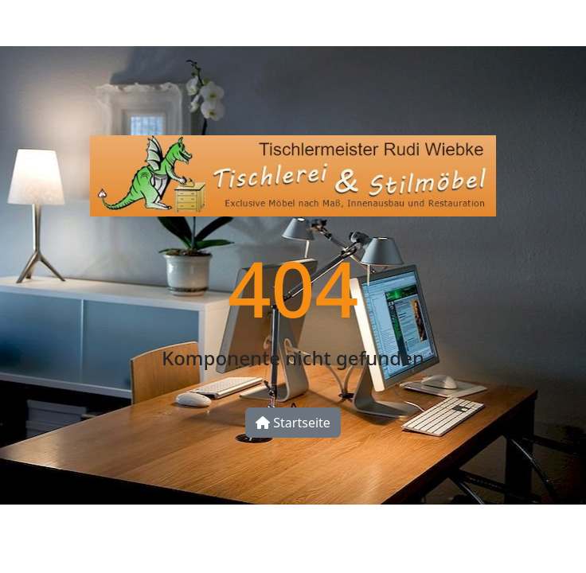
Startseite (293, 422)
